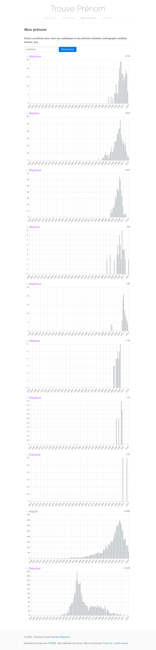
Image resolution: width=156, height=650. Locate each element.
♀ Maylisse (33, 56)
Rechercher (67, 49)
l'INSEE (52, 643)
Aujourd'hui (50, 18)
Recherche (68, 18)
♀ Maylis (32, 511)
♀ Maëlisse (33, 284)
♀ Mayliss (32, 113)
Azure (79, 643)
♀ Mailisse (33, 340)
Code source (121, 643)
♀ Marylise (33, 568)
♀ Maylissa (33, 397)
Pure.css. (108, 643)
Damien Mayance (60, 637)
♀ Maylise (33, 227)
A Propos (107, 18)
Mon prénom (88, 18)
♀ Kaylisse (33, 454)
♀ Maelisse (33, 170)
